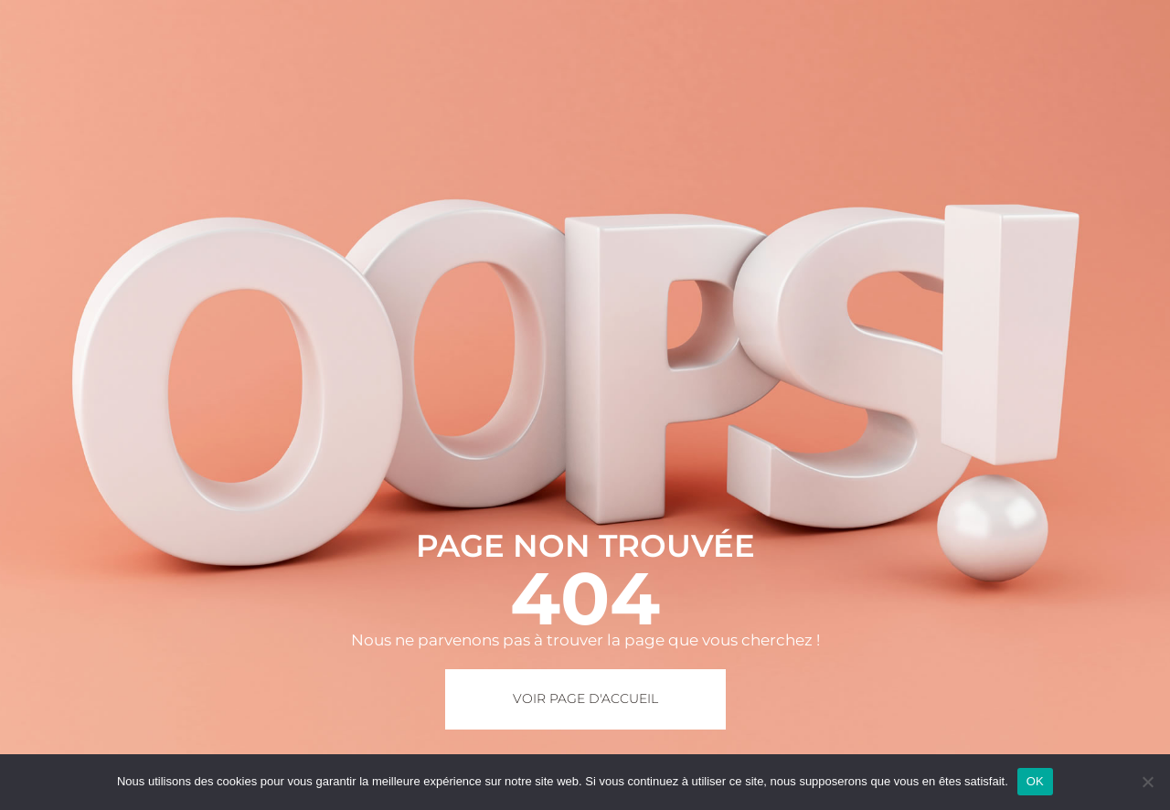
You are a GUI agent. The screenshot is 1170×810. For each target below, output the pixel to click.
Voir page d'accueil (585, 698)
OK (1035, 781)
